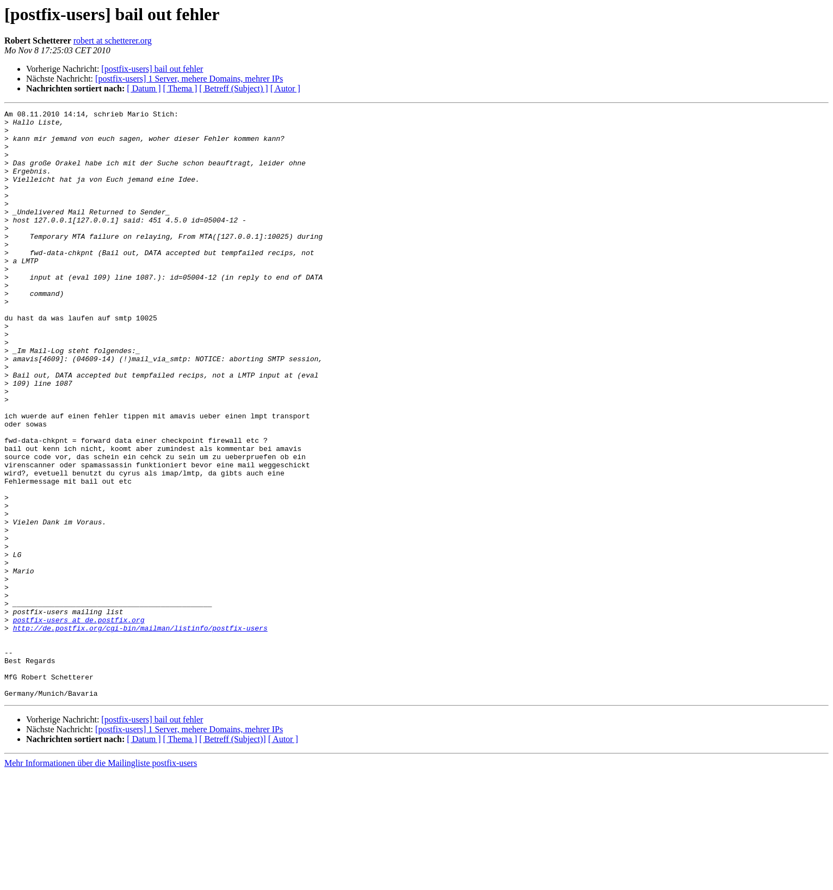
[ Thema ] (180, 88)
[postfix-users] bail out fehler (152, 68)
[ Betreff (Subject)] (232, 856)
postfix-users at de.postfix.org (79, 722)
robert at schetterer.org (112, 40)
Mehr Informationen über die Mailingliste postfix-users (100, 880)
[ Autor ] (285, 88)
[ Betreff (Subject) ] (233, 88)
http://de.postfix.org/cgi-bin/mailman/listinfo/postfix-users (140, 732)
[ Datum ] (144, 88)
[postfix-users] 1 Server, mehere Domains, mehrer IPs (189, 78)
